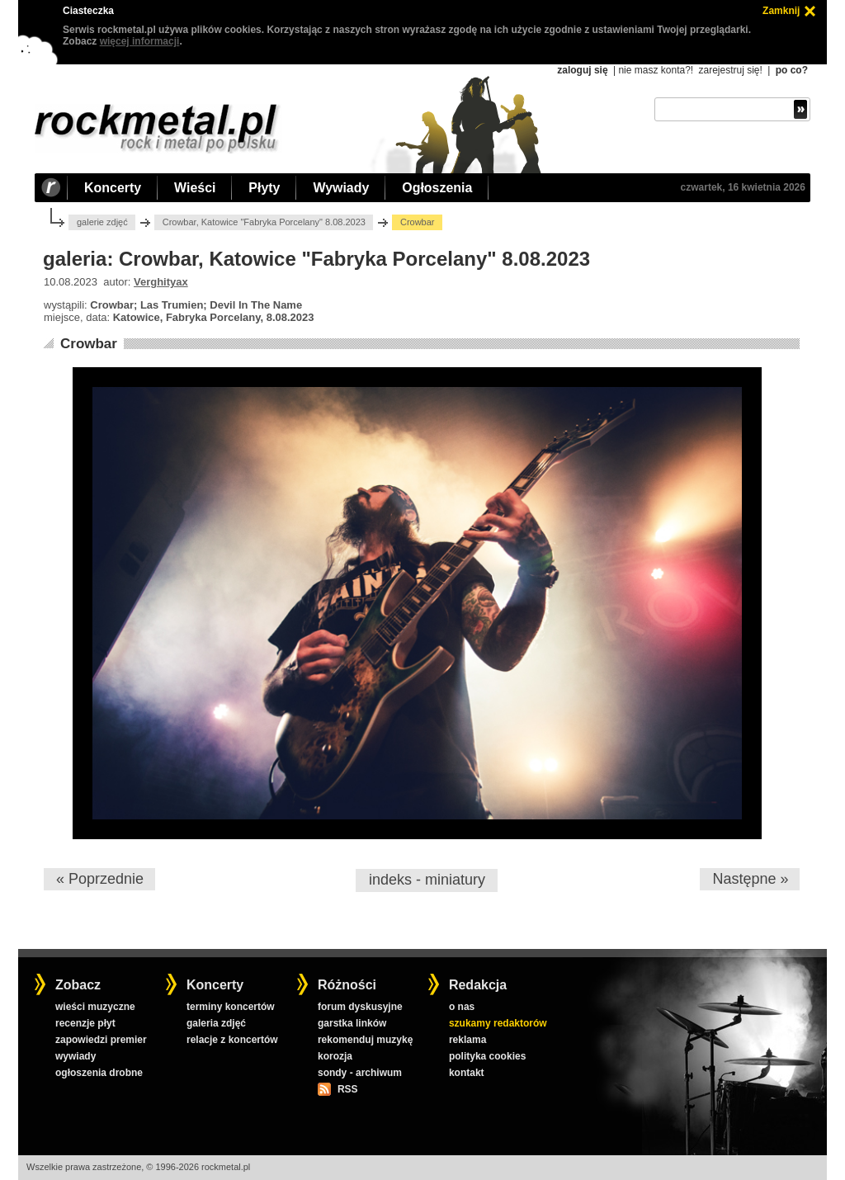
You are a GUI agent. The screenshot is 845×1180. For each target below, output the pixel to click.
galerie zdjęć (102, 222)
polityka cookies (487, 1056)
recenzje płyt (85, 1023)
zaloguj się (582, 70)
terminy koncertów (230, 1006)
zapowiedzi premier (101, 1039)
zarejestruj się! (730, 70)
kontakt (466, 1073)
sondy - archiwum (360, 1073)
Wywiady (341, 188)
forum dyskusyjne (360, 1006)
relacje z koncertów (232, 1039)
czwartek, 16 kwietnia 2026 (743, 187)
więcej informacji (140, 41)
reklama (467, 1039)
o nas (461, 1006)
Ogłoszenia (437, 188)
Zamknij (781, 11)
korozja (335, 1056)
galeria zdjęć (216, 1023)
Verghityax (161, 282)
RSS (347, 1089)
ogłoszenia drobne (99, 1073)
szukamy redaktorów (498, 1023)
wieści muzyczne (95, 1006)
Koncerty (112, 188)
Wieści (194, 188)
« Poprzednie (100, 879)
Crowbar (88, 344)
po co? (792, 70)
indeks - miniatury (427, 879)
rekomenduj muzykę (365, 1039)
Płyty (264, 188)
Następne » (750, 879)
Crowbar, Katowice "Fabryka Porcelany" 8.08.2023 (264, 222)
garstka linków (352, 1023)
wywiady (75, 1056)
